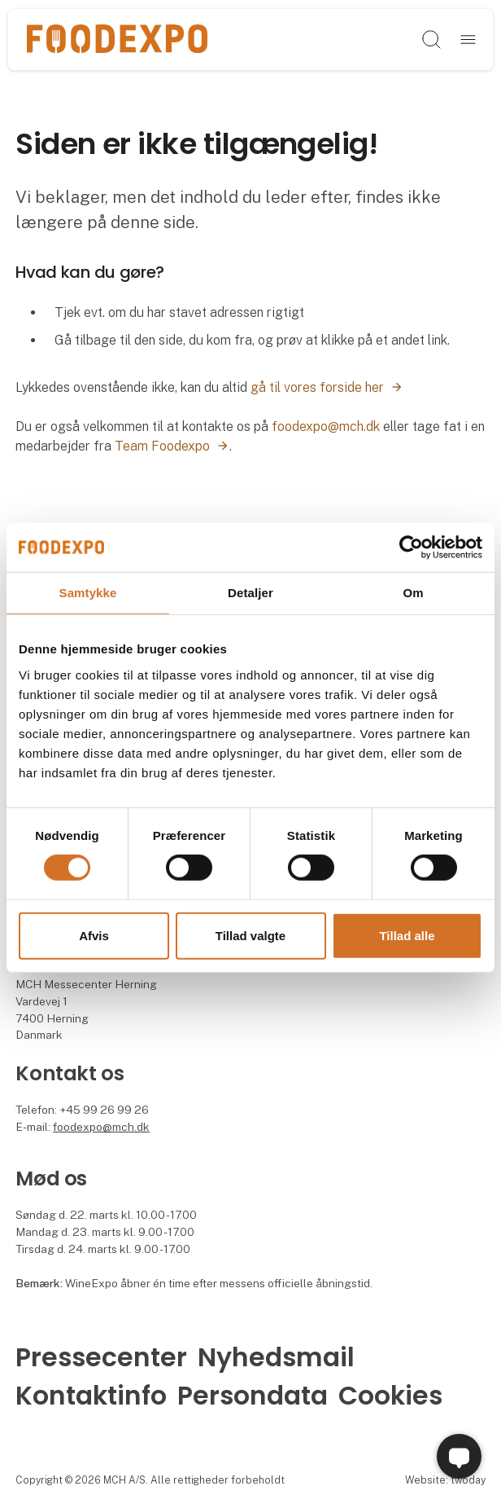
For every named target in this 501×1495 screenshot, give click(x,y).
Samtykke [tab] (88, 592)
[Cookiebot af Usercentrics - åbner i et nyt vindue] (411, 546)
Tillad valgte (250, 936)
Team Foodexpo (162, 446)
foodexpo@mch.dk (326, 426)
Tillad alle (406, 936)
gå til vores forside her (317, 387)
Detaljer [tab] (250, 592)
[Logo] (117, 39)
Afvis (94, 936)
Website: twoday (445, 1480)
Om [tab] (413, 592)
